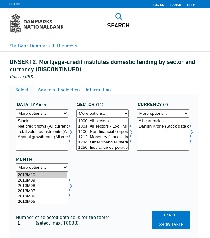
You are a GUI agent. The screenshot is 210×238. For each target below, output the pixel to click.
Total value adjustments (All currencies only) (42, 131)
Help (191, 4)
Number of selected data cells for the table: (62, 217)
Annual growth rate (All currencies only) (42, 137)
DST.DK (15, 4)
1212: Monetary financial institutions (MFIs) (102, 137)
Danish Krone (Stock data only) (163, 126)
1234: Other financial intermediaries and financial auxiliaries (102, 142)
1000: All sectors (102, 121)
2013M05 (42, 201)
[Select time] (42, 188)
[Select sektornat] (102, 134)
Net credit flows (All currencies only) (42, 126)
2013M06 (42, 196)
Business (67, 45)
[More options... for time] (42, 167)
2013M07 (42, 191)
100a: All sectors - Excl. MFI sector (102, 126)
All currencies (163, 121)
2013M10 (42, 175)
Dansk (175, 4)
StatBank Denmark (29, 45)
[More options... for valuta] (163, 113)
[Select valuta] (163, 134)
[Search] (146, 25)
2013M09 (42, 180)
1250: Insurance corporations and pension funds (102, 147)
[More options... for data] (42, 113)
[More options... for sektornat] (102, 113)
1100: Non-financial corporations (102, 131)
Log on (158, 4)
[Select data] (42, 134)
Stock (42, 121)
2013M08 (42, 185)
